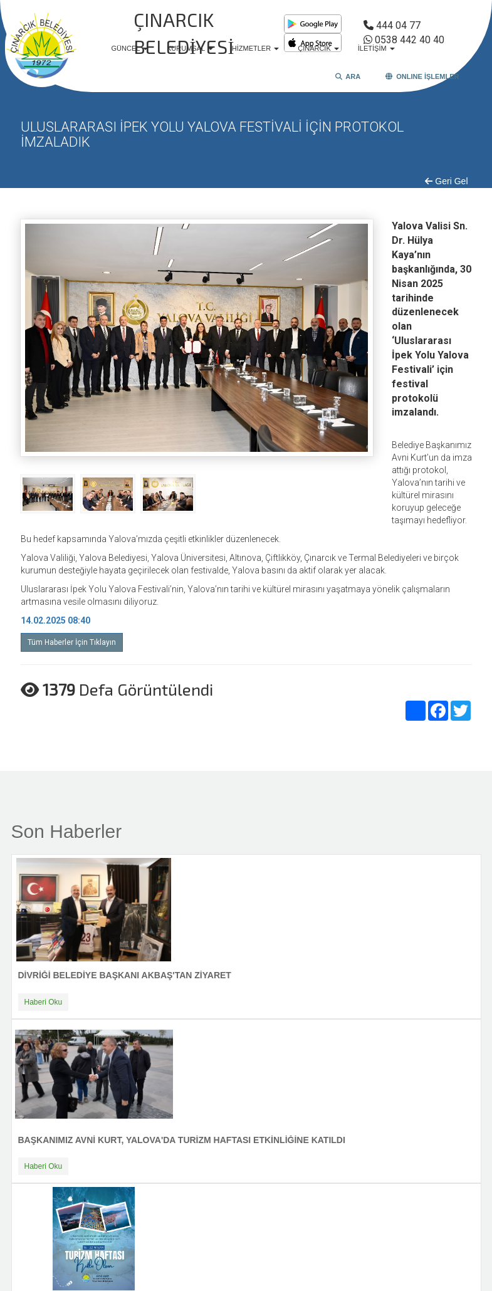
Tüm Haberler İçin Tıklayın (72, 642)
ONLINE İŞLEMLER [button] (422, 76)
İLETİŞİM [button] (376, 48)
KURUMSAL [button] (190, 48)
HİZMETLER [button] (255, 48)
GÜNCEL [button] (130, 48)
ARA (348, 76)
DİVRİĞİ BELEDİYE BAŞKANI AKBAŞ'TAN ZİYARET (124, 975)
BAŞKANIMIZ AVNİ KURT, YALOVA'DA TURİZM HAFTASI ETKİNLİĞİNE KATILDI (181, 1140)
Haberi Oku (43, 1002)
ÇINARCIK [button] (318, 48)
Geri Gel (446, 181)
